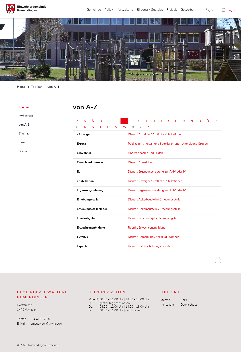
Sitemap (24, 133)
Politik (109, 9)
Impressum (167, 304)
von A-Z (33, 124)
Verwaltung (125, 9)
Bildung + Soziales (150, 9)
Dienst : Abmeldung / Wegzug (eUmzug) (154, 236)
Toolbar (24, 107)
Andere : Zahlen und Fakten (145, 153)
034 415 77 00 (40, 319)
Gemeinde (94, 9)
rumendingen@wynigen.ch (46, 323)
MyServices (26, 115)
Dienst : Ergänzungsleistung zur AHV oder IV (157, 171)
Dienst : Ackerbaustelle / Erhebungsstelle (154, 199)
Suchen (23, 151)
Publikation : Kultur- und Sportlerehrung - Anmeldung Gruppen (168, 143)
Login (231, 10)
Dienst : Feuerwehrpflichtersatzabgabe (152, 218)
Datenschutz (189, 304)
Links (22, 142)
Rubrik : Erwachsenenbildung (147, 227)
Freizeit (172, 9)
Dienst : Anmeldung (141, 162)
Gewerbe (187, 9)
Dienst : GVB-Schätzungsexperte (149, 246)
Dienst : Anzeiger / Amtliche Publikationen (155, 134)
